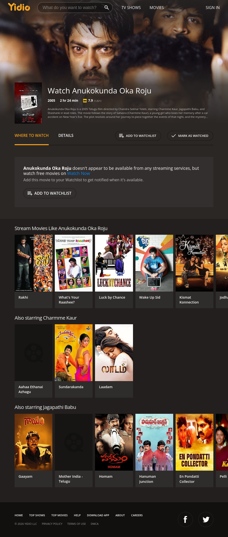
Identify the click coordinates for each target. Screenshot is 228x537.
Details (66, 135)
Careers (136, 515)
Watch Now (78, 173)
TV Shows (131, 7)
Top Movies (59, 515)
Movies (157, 7)
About (120, 515)
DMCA (94, 524)
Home (19, 515)
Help (77, 515)
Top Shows (37, 515)
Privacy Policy (52, 524)
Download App (98, 515)
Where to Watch (32, 135)
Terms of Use (76, 524)
